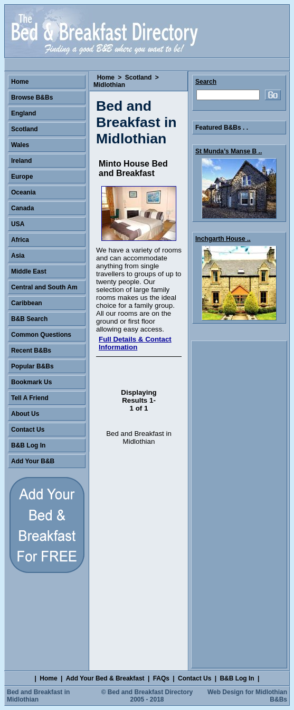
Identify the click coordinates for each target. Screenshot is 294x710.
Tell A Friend (30, 398)
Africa (20, 240)
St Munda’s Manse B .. (228, 151)
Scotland (138, 77)
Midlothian (109, 85)
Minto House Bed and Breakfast (133, 168)
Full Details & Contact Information (135, 343)
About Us (25, 413)
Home (106, 77)
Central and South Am (44, 287)
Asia (17, 255)
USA (17, 224)
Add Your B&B (32, 461)
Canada (22, 208)
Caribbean (26, 303)
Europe (22, 176)
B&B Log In (28, 445)
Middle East (28, 271)
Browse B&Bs (32, 97)
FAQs (161, 678)
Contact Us (27, 429)
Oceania (23, 192)
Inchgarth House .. (223, 238)
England (23, 113)
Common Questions (41, 334)
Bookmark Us (31, 382)
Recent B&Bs (31, 350)
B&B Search (29, 319)
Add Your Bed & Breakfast (105, 678)
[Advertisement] (239, 504)
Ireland (21, 160)
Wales (20, 145)
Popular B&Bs (32, 366)
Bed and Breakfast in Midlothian (38, 695)
